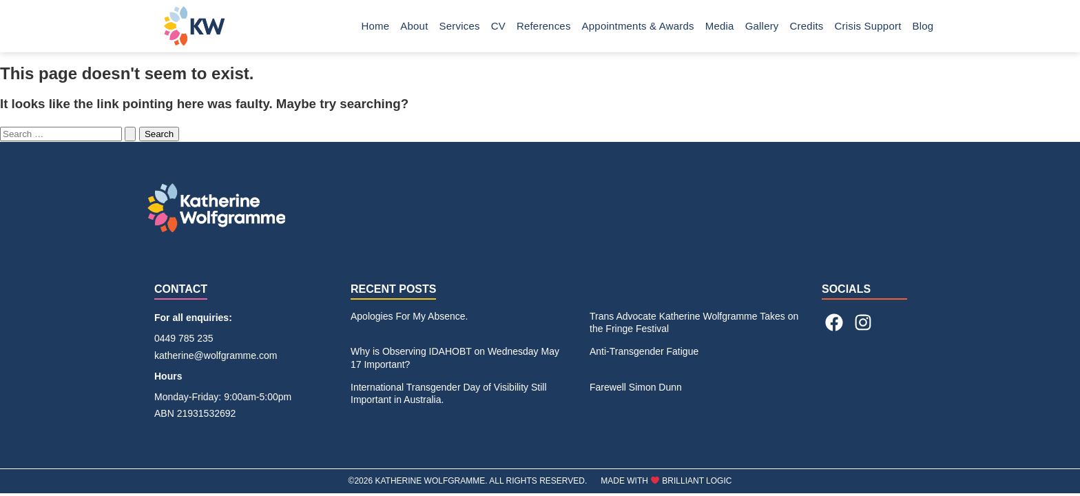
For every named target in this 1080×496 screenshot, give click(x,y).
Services (459, 26)
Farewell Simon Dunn (636, 387)
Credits (807, 26)
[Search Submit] (130, 134)
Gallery (762, 26)
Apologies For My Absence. (409, 316)
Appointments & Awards (638, 26)
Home (376, 26)
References (544, 26)
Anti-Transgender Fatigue (644, 351)
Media (719, 26)
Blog (923, 26)
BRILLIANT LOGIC (696, 481)
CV (498, 26)
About (414, 26)
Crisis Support (868, 26)
